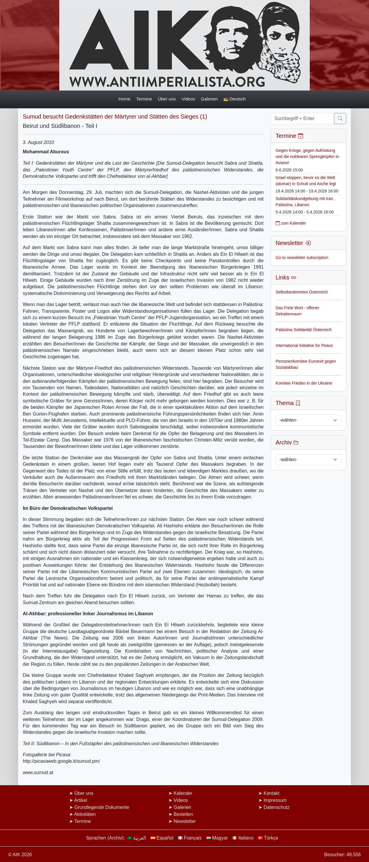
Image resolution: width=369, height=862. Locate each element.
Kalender (183, 793)
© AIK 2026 (20, 854)
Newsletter (185, 821)
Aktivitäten (85, 814)
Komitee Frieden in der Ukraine (304, 383)
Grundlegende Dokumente (101, 807)
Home (124, 98)
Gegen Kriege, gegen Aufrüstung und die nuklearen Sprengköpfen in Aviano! (307, 156)
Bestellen (183, 814)
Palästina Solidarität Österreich (304, 329)
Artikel (80, 800)
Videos (188, 98)
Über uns (167, 98)
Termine (144, 98)
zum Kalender (291, 223)
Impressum (275, 800)
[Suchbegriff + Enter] (302, 118)
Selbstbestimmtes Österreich (302, 292)
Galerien (209, 98)
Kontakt (271, 793)
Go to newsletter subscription (302, 257)
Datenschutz (277, 807)
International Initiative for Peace (304, 345)
